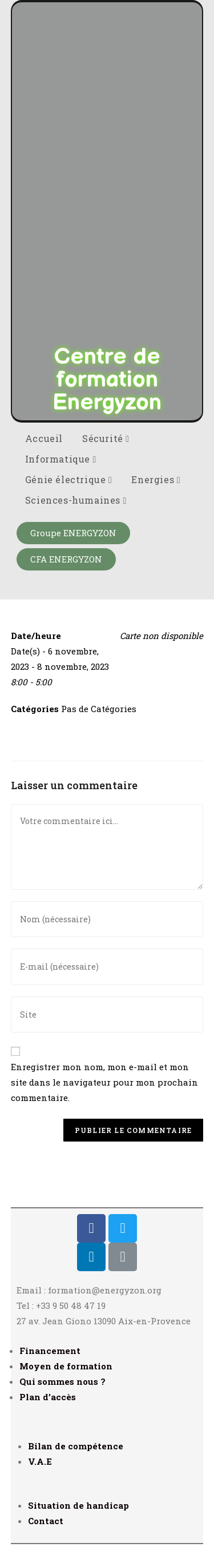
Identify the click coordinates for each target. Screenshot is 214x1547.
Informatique (60, 459)
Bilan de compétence (75, 1446)
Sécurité (106, 438)
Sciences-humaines (76, 500)
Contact (45, 1520)
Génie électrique (68, 479)
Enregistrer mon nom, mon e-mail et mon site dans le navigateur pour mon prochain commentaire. (104, 1082)
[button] (73, 533)
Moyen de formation (65, 1366)
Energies (155, 479)
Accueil (44, 438)
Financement (49, 1350)
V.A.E (40, 1461)
